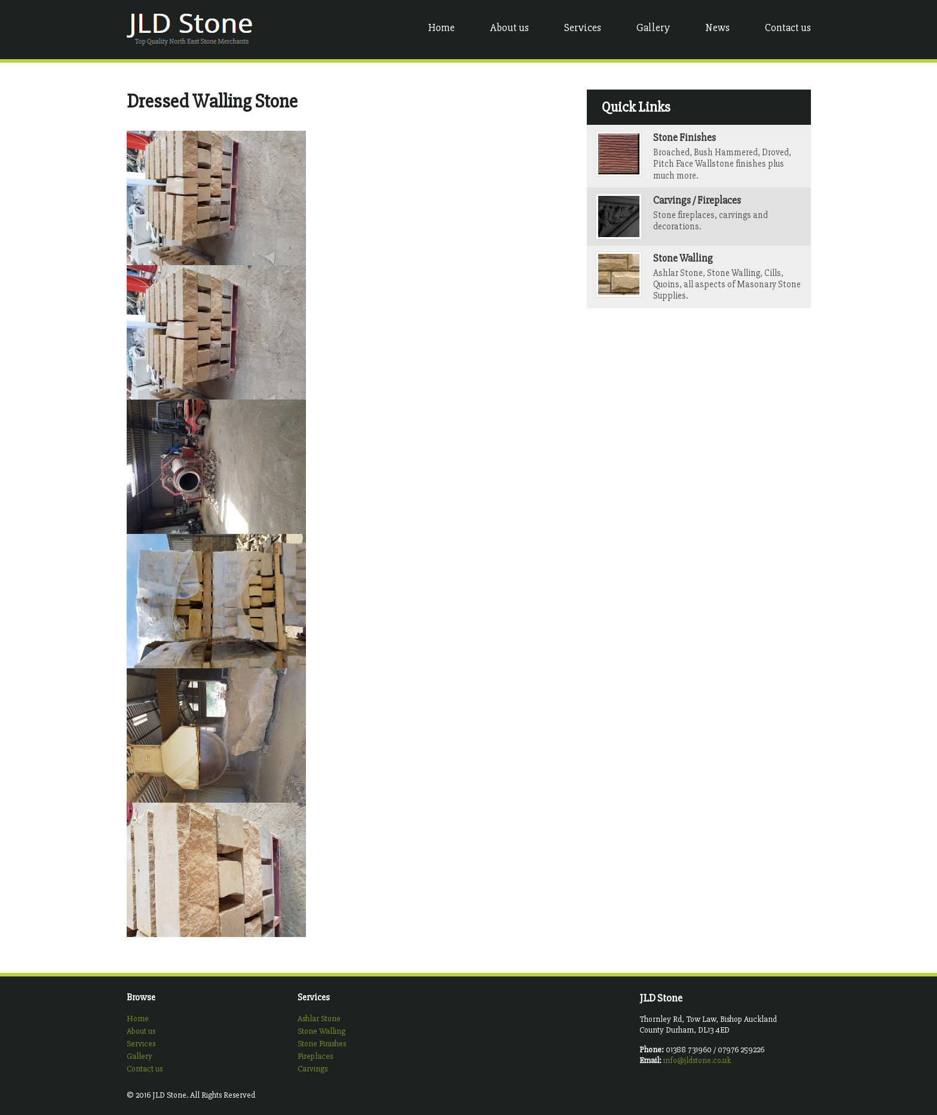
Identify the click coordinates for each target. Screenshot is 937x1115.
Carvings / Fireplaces (697, 200)
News (717, 27)
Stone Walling (683, 258)
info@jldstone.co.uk (697, 1060)
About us (509, 27)
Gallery (653, 27)
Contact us (788, 27)
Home (441, 27)
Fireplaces (315, 1056)
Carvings (312, 1069)
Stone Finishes (684, 137)
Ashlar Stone (319, 1018)
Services (582, 27)
